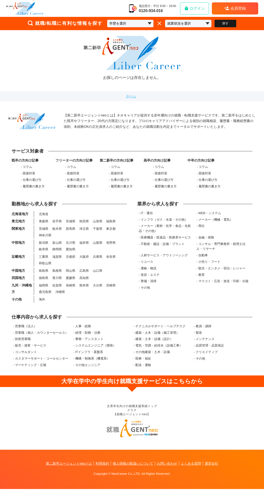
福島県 (111, 227)
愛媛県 (70, 287)
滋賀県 (57, 264)
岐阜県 (43, 256)
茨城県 (43, 235)
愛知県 (70, 256)
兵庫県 (97, 264)
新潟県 (43, 250)
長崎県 (70, 295)
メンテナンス (205, 352)
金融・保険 (206, 242)
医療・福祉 (143, 372)
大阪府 (84, 264)
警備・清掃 (149, 286)
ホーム (131, 96)
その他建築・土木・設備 (152, 365)
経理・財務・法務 (87, 346)
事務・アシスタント (89, 352)
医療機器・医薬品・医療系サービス (166, 242)
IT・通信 (147, 218)
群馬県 (70, 235)
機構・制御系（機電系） (92, 372)
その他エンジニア (87, 378)
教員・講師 (203, 339)
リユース (147, 267)
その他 (146, 292)
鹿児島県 (45, 302)
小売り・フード (210, 267)
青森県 (43, 227)
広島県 (84, 279)
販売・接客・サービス (30, 358)
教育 (202, 280)
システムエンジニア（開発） (95, 358)
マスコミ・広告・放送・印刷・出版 (224, 286)
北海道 (43, 219)
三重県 (43, 264)
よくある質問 (191, 477)
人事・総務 (83, 339)
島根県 (57, 279)
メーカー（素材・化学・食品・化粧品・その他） (165, 233)
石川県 (70, 250)
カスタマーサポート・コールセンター (41, 372)
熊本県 (84, 295)
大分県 (97, 295)
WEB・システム (210, 218)
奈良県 (111, 264)
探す (225, 23)
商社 (202, 231)
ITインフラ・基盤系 (89, 365)
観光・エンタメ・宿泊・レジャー (222, 273)
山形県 (97, 227)
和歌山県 (45, 271)
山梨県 (97, 250)
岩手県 (57, 227)
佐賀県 (57, 295)
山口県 (97, 279)
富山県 (57, 250)
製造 (199, 346)
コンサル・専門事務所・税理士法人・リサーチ (221, 251)
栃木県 (57, 235)
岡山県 (70, 279)
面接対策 (29, 175)
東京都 (111, 235)
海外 (42, 309)
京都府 (70, 264)
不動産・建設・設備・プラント (163, 249)
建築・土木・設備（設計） (154, 352)
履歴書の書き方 (34, 188)
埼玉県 (84, 235)
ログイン (194, 8)
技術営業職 (23, 352)
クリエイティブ (207, 365)
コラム (27, 169)
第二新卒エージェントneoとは (69, 477)
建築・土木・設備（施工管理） (157, 346)
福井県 (84, 250)
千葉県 (97, 235)
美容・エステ (150, 280)
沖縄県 (60, 302)
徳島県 (43, 287)
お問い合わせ (167, 477)
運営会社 (211, 477)
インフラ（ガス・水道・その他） (164, 224)
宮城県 (70, 227)
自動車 (203, 260)
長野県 (111, 250)
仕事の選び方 (32, 182)
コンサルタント (26, 365)
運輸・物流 (149, 273)
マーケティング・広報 (30, 378)
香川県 (57, 287)
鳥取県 (43, 279)
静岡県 (57, 256)
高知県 (84, 287)
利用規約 (102, 477)
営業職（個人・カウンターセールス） (41, 346)
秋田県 (84, 227)
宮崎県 (111, 295)
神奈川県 (45, 242)
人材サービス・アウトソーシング (164, 260)
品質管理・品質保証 (210, 358)
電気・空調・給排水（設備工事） (158, 358)
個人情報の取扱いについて (133, 477)
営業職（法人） (26, 339)
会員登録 (235, 8)
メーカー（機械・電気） (216, 224)
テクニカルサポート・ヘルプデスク (160, 339)
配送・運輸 (143, 378)
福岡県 (43, 295)
